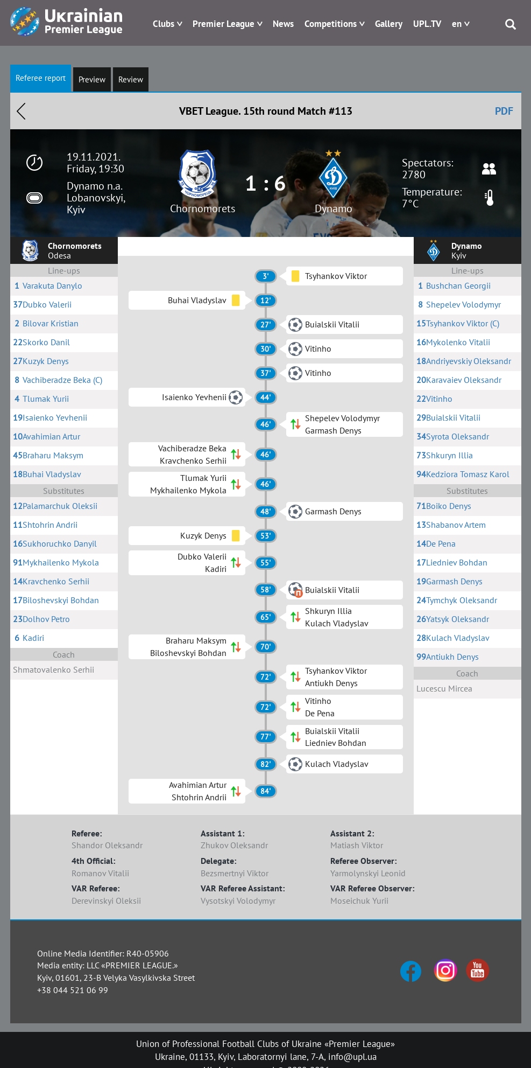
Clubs (163, 24)
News (283, 24)
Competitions (331, 24)
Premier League (223, 24)
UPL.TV (427, 24)
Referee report (41, 78)
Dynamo (333, 208)
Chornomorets (202, 208)
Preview (92, 79)
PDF (504, 111)
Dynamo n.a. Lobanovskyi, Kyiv (96, 197)
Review (130, 79)
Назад (21, 110)
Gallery (388, 24)
